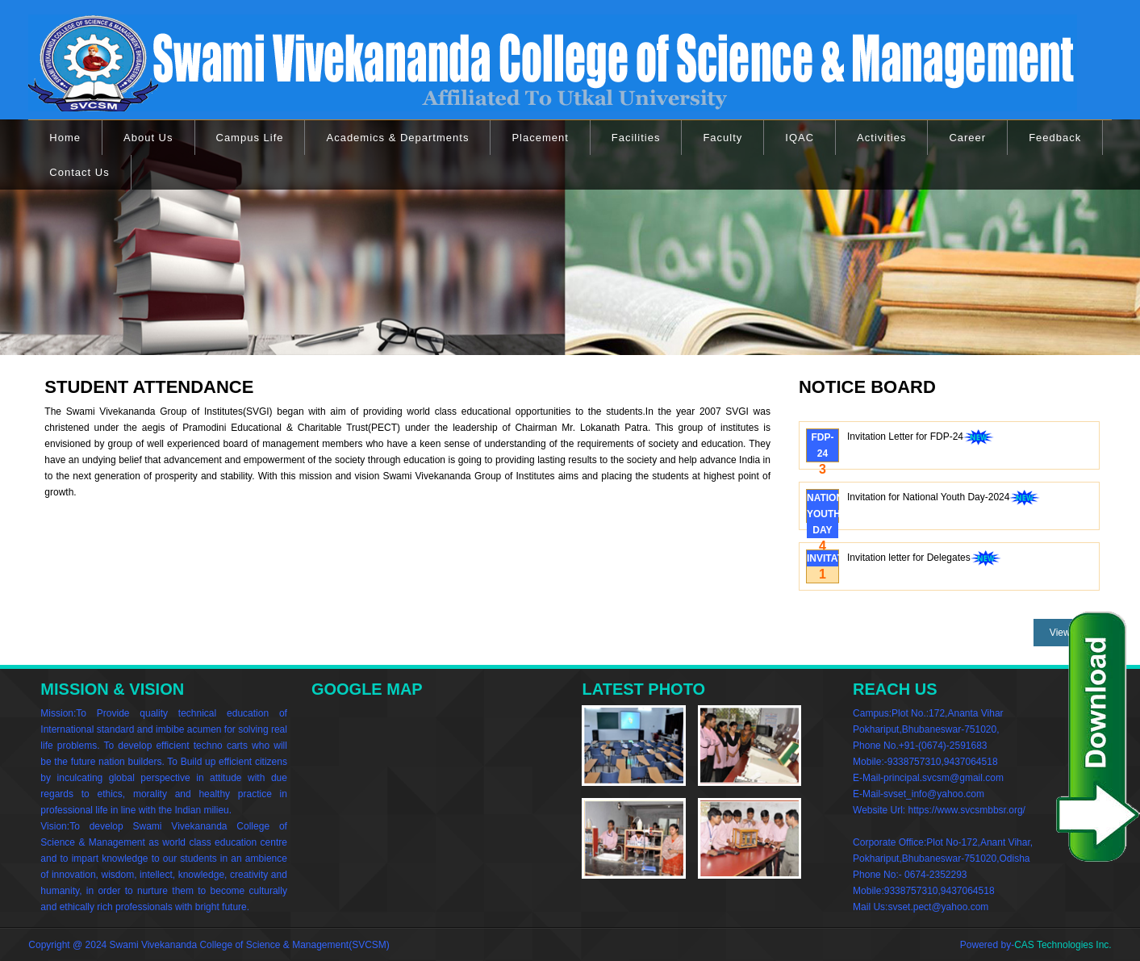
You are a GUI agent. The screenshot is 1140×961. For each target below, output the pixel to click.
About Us (148, 138)
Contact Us (79, 172)
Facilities (636, 138)
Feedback (1055, 138)
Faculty (722, 138)
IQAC (799, 138)
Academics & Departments (397, 138)
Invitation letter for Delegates (924, 559)
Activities (881, 138)
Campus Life (250, 138)
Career (967, 138)
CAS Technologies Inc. (1063, 945)
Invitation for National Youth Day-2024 (943, 498)
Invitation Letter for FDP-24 (920, 438)
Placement (540, 138)
